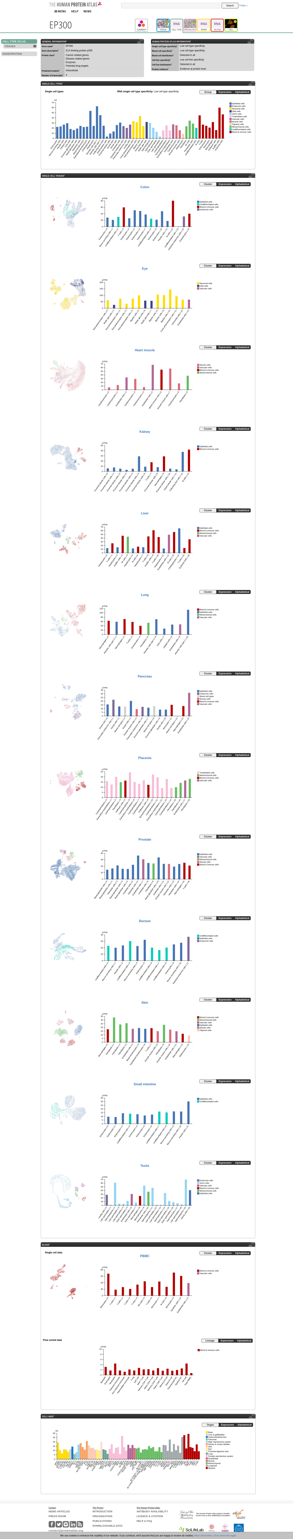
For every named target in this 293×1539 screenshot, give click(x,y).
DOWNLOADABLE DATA (108, 1525)
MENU (60, 11)
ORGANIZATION (102, 1516)
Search (230, 5)
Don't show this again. (225, 1535)
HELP (74, 11)
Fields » (243, 5)
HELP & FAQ (144, 1521)
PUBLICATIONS (102, 1521)
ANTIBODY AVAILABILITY (152, 1511)
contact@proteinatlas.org (66, 1530)
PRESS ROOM (57, 1516)
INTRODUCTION (102, 1511)
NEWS (87, 11)
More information (203, 1535)
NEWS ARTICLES (59, 1511)
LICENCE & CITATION (149, 1516)
